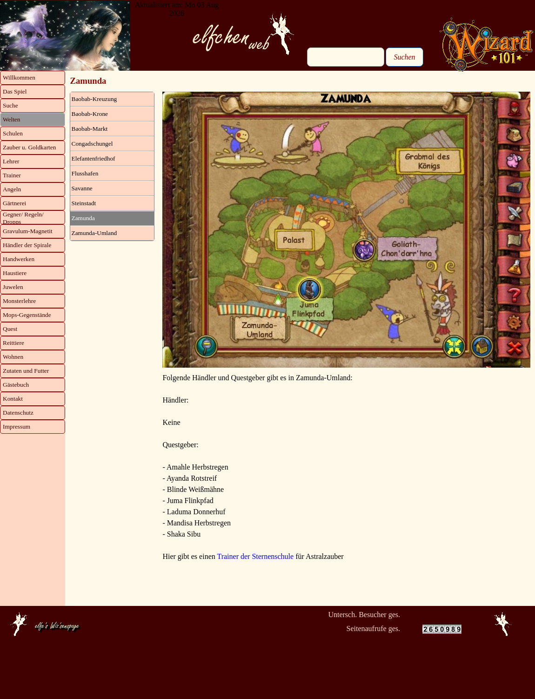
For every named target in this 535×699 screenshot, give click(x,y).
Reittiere (13, 342)
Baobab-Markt (90, 128)
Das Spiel (15, 91)
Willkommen (19, 77)
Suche (10, 105)
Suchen (404, 57)
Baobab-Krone (90, 113)
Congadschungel (92, 143)
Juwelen (13, 286)
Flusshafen (85, 173)
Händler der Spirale (27, 245)
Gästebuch (16, 384)
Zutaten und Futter (26, 370)
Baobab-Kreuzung (94, 98)
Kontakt (13, 398)
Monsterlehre (19, 300)
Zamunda (83, 218)
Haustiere (15, 272)
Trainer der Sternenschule (255, 556)
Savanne (82, 188)
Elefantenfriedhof (93, 158)
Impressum (16, 426)
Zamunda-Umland (94, 232)
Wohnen (13, 356)
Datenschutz (18, 412)
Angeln (12, 189)
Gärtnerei (14, 203)
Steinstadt (84, 203)
